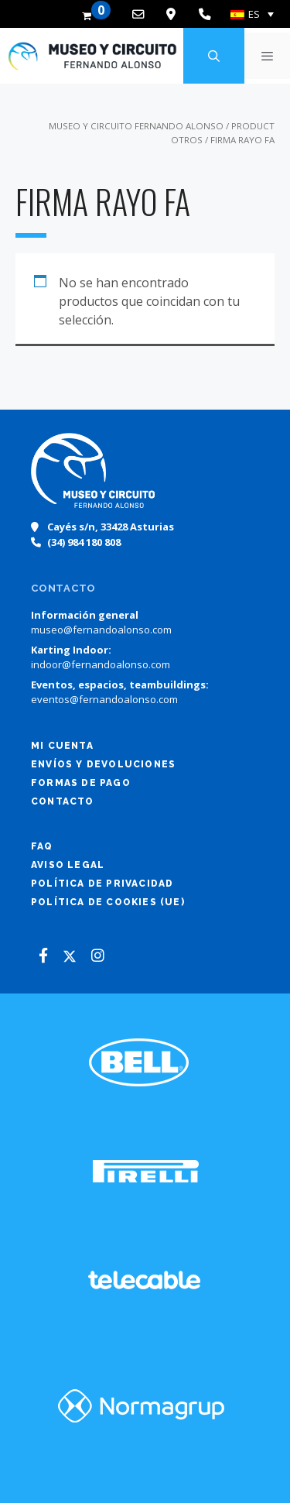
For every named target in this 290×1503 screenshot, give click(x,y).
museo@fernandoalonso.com (101, 630)
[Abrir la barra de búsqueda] (213, 56)
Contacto (62, 801)
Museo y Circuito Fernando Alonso (136, 126)
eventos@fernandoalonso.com (104, 699)
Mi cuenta (62, 745)
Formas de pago (81, 782)
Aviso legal (67, 865)
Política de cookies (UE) (108, 902)
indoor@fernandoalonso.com (100, 664)
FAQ (42, 846)
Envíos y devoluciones (103, 764)
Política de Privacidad (102, 883)
